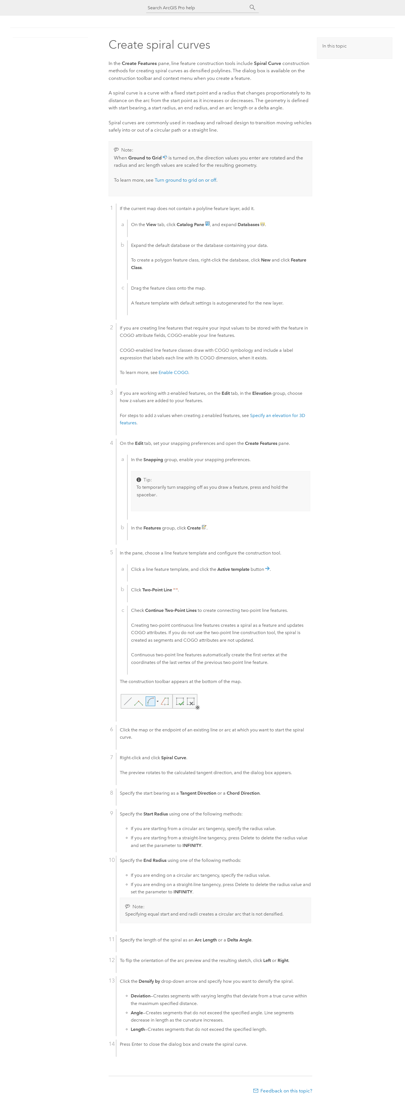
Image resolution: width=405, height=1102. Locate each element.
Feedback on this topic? (286, 1091)
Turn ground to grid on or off (185, 180)
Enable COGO (173, 372)
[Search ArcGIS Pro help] (197, 8)
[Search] (252, 7)
